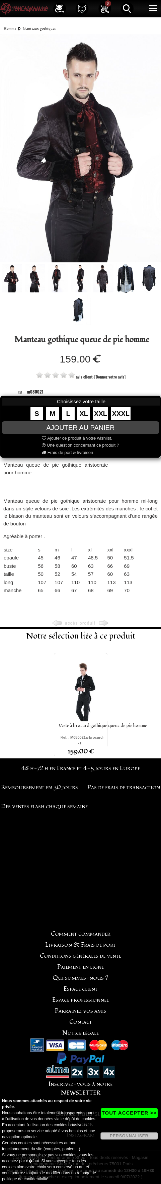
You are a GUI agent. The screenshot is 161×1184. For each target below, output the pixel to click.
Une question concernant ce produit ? (80, 445)
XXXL (121, 413)
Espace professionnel (80, 1000)
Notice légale (80, 1033)
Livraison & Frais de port (80, 945)
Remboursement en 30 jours (39, 787)
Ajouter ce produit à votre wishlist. (77, 438)
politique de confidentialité (25, 1179)
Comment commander (80, 934)
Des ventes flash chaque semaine (44, 806)
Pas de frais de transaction (123, 787)
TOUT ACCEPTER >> (129, 1113)
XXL (100, 413)
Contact (80, 1022)
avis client (84, 377)
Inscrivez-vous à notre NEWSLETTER (80, 1088)
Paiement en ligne (80, 967)
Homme (10, 28)
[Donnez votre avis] (110, 377)
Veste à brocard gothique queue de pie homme (103, 725)
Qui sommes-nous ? (80, 978)
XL (84, 413)
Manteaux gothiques (39, 28)
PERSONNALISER (129, 1136)
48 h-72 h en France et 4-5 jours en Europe (80, 768)
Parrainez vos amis (80, 1011)
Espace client (81, 989)
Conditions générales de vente (80, 956)
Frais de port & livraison (67, 452)
